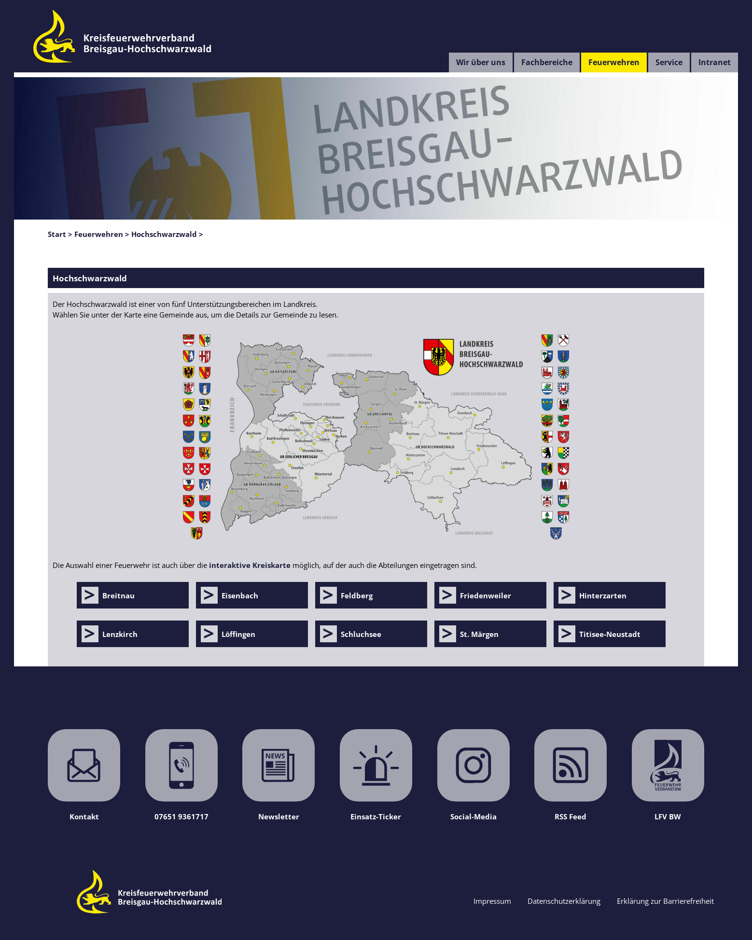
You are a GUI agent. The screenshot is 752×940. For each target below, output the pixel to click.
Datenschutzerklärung (564, 901)
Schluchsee (361, 634)
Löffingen (238, 634)
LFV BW (668, 775)
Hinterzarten (603, 595)
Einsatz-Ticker (376, 775)
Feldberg (357, 595)
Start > (60, 234)
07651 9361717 (181, 775)
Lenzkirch (120, 634)
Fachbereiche (546, 62)
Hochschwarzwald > (167, 234)
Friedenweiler (485, 595)
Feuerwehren (614, 62)
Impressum (492, 901)
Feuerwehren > (101, 234)
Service (668, 62)
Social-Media (473, 775)
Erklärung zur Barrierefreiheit (665, 901)
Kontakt (84, 775)
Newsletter (278, 775)
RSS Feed (570, 775)
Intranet (714, 62)
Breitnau (118, 595)
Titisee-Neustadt (610, 634)
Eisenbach (240, 595)
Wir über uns (480, 62)
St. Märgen (479, 634)
